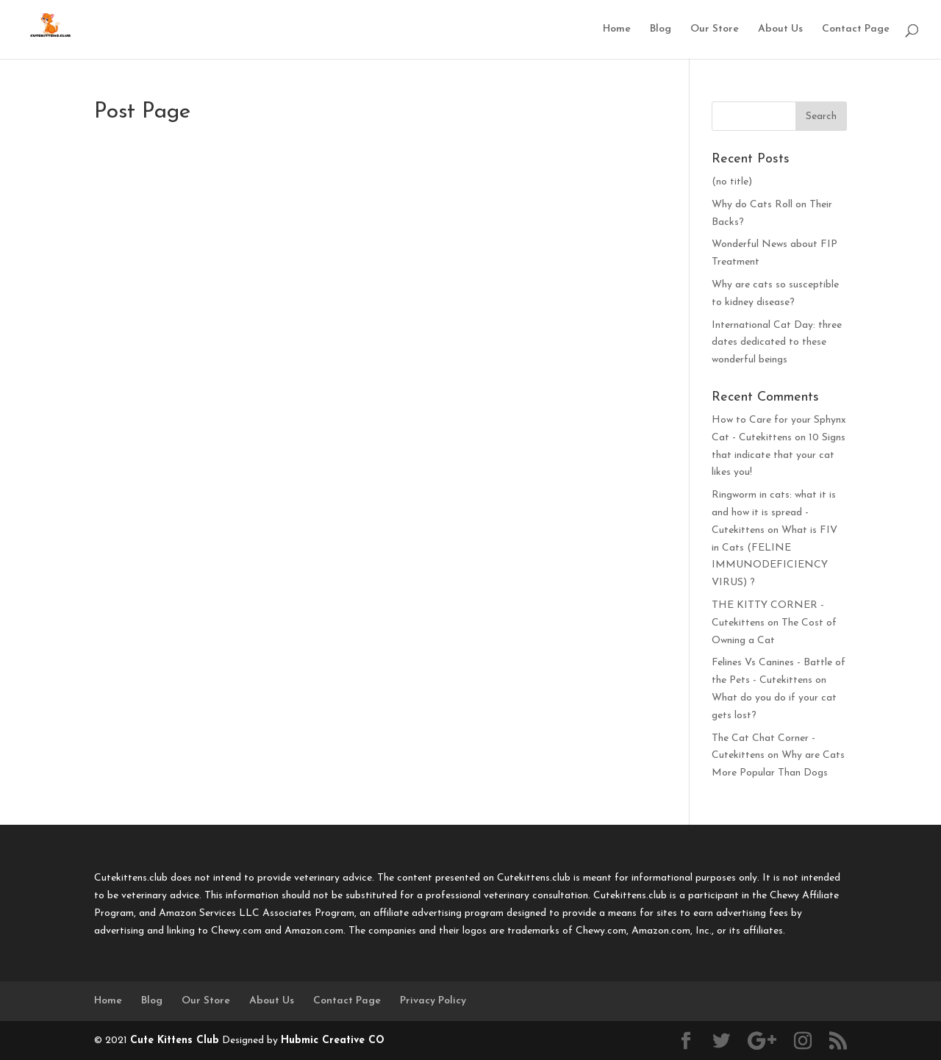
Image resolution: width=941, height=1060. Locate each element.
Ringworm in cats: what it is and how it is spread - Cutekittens (774, 513)
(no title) (732, 181)
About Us (780, 29)
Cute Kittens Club (174, 1040)
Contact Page (856, 29)
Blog (660, 29)
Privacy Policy (433, 1000)
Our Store (714, 29)
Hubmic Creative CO (332, 1040)
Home (617, 29)
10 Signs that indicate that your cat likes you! (778, 455)
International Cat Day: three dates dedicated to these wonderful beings (777, 343)
